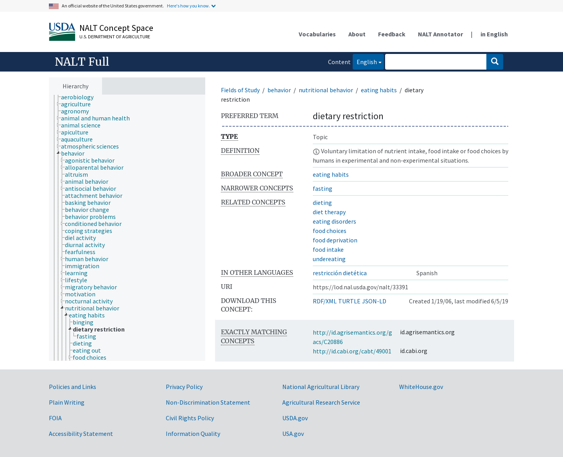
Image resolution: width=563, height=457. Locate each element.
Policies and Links (72, 387)
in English (494, 34)
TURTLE (349, 301)
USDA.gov (295, 418)
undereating (329, 259)
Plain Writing (66, 402)
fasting (322, 188)
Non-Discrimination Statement (208, 402)
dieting (322, 202)
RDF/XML (325, 301)
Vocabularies (317, 34)
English (365, 61)
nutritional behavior (326, 90)
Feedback (391, 34)
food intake (328, 249)
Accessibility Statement (81, 433)
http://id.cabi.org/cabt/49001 (352, 351)
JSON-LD (374, 301)
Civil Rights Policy (190, 418)
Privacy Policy (184, 387)
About (357, 34)
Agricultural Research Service (321, 402)
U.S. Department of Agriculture (114, 36)
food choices (329, 231)
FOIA (55, 418)
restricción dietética (340, 273)
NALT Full (82, 62)
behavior (279, 90)
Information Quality (193, 433)
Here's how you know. (188, 6)
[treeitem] (80, 96)
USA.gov (293, 433)
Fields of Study (240, 90)
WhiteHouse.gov (421, 387)
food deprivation (335, 240)
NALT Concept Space (116, 27)
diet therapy (329, 212)
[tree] (127, 228)
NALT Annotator (440, 34)
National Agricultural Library (320, 387)
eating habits (379, 90)
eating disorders (334, 221)
